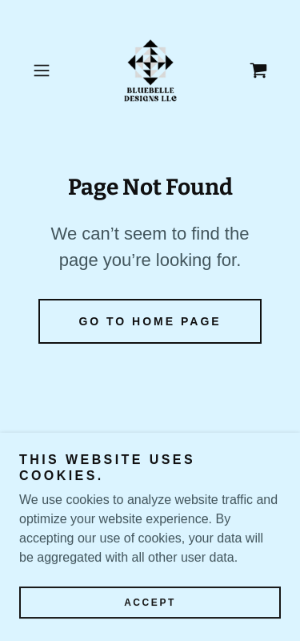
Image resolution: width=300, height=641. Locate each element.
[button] (44, 70)
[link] (150, 70)
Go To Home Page (149, 321)
